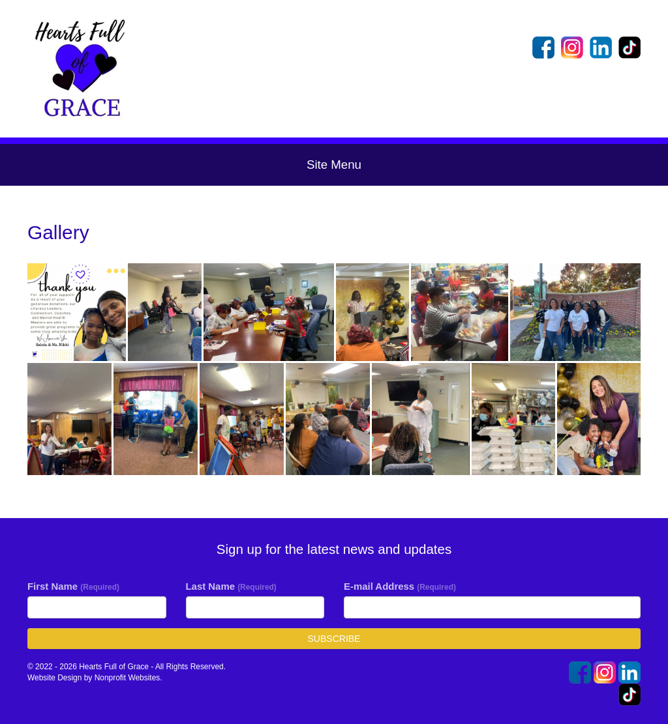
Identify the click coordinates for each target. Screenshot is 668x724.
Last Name (231, 586)
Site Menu (334, 164)
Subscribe (334, 638)
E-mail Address (400, 586)
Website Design (55, 677)
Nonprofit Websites (127, 677)
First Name (73, 586)
